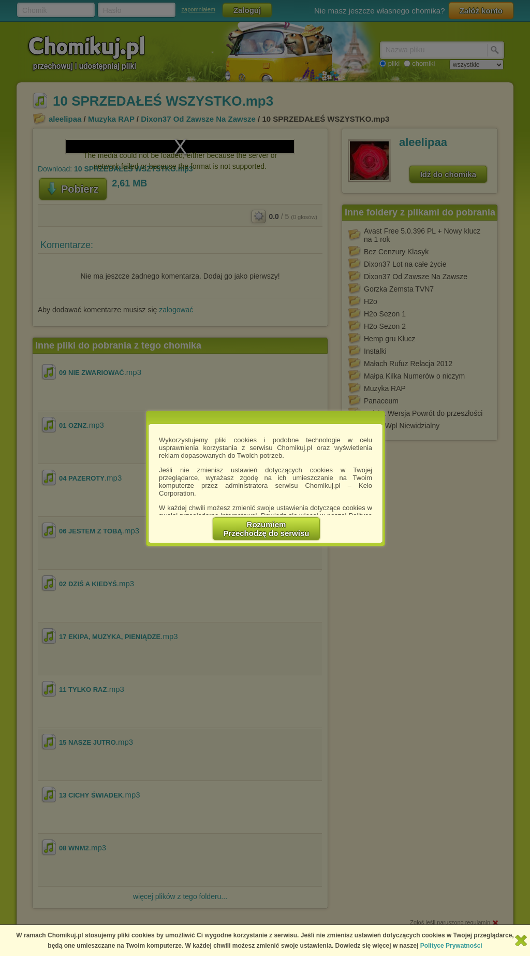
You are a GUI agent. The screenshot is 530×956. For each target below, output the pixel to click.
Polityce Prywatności (451, 945)
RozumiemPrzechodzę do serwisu (267, 529)
